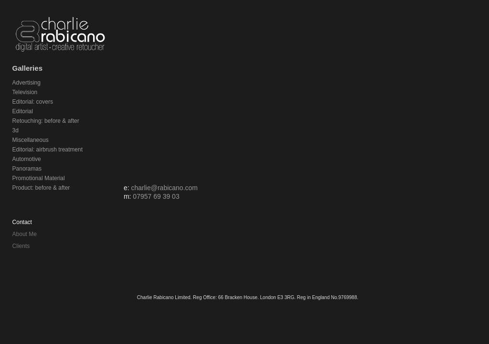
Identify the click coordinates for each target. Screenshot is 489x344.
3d (15, 130)
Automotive (26, 159)
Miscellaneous (30, 140)
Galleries (27, 68)
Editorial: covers (32, 101)
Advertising (26, 82)
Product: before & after (41, 187)
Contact (22, 222)
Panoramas (27, 168)
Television (25, 92)
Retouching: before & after (45, 121)
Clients (21, 246)
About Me (24, 234)
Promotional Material (38, 178)
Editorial (22, 111)
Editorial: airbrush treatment (47, 149)
